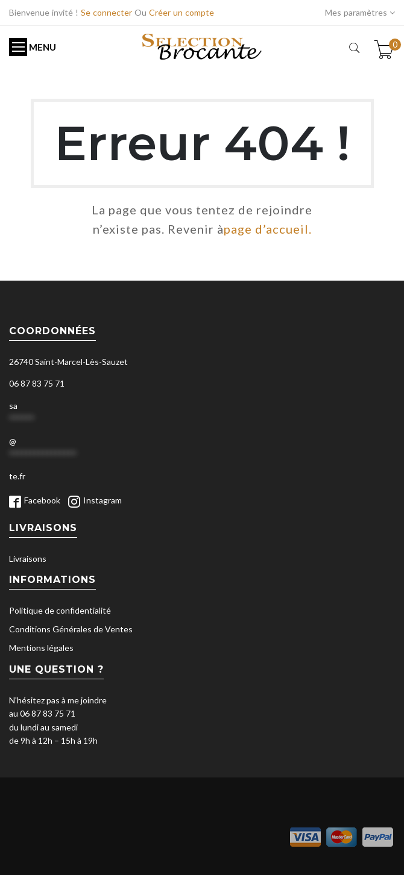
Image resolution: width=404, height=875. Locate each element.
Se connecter (106, 12)
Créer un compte (181, 12)
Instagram (102, 500)
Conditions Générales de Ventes (71, 629)
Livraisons (27, 558)
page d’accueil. (268, 229)
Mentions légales (41, 648)
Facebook (42, 500)
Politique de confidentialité (60, 610)
